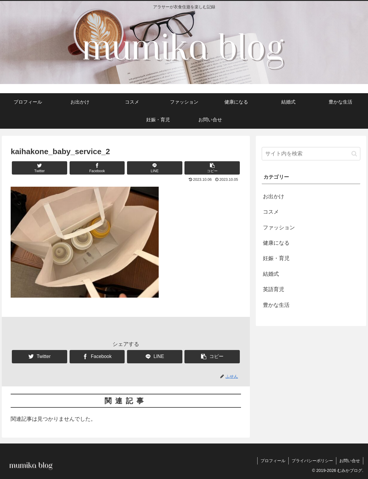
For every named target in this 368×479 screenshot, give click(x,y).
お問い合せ (349, 460)
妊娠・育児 (276, 258)
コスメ (271, 212)
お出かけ (273, 196)
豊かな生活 (276, 305)
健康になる (276, 243)
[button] (212, 168)
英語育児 (273, 289)
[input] (311, 153)
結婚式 (271, 274)
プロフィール (273, 460)
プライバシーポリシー (312, 460)
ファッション (279, 227)
